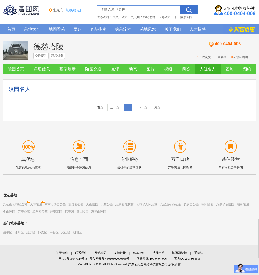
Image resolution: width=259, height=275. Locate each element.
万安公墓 (24, 211)
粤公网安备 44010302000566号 (109, 258)
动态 (133, 69)
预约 (247, 69)
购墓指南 (98, 29)
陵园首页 (16, 69)
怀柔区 (42, 232)
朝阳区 (77, 232)
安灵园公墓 (75, 204)
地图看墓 (57, 29)
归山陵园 (82, 211)
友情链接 (120, 253)
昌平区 (7, 232)
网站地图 (100, 253)
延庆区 (30, 232)
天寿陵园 (165, 17)
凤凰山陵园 (120, 17)
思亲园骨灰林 (124, 204)
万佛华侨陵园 (225, 204)
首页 (11, 29)
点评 (115, 69)
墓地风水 (148, 29)
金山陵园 (9, 211)
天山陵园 (92, 204)
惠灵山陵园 (98, 211)
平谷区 (54, 232)
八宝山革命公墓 (170, 204)
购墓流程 (123, 29)
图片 (150, 69)
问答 (186, 69)
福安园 (69, 211)
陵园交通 (93, 69)
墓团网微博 (179, 253)
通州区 (19, 232)
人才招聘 (197, 29)
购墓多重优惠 (239, 29)
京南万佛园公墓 (55, 204)
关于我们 (173, 29)
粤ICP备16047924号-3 (73, 258)
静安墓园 (56, 211)
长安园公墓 (191, 204)
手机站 (198, 253)
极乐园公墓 (40, 211)
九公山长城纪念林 (143, 17)
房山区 (65, 232)
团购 (78, 29)
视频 (168, 69)
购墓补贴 (139, 253)
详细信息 (42, 69)
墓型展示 (67, 69)
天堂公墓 (107, 204)
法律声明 (159, 253)
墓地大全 (32, 29)
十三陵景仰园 (183, 17)
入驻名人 (208, 69)
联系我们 (81, 253)
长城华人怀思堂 (146, 204)
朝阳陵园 (207, 204)
